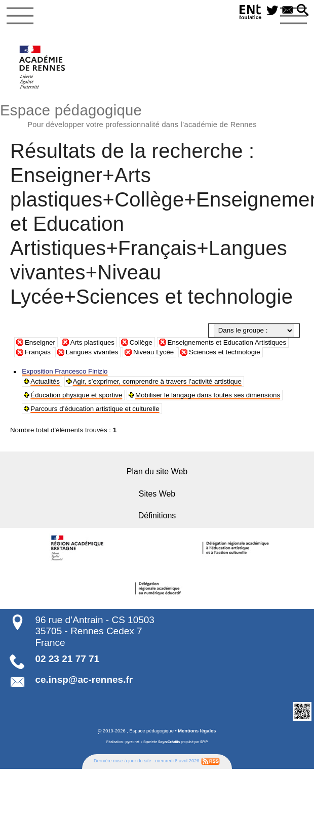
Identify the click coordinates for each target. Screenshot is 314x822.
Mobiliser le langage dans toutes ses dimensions (205, 395)
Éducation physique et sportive (75, 395)
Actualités (44, 381)
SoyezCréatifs (169, 741)
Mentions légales (197, 729)
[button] (302, 10)
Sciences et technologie (224, 352)
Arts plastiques (92, 342)
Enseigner (40, 342)
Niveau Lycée (153, 352)
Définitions (156, 515)
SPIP (204, 741)
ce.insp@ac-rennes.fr (84, 678)
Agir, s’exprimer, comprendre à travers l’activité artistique (155, 381)
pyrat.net (133, 741)
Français (38, 352)
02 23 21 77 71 (67, 657)
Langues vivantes (92, 352)
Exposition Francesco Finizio (64, 371)
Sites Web (157, 493)
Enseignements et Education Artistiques (227, 342)
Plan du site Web (157, 471)
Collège (141, 342)
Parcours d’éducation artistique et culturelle (93, 409)
